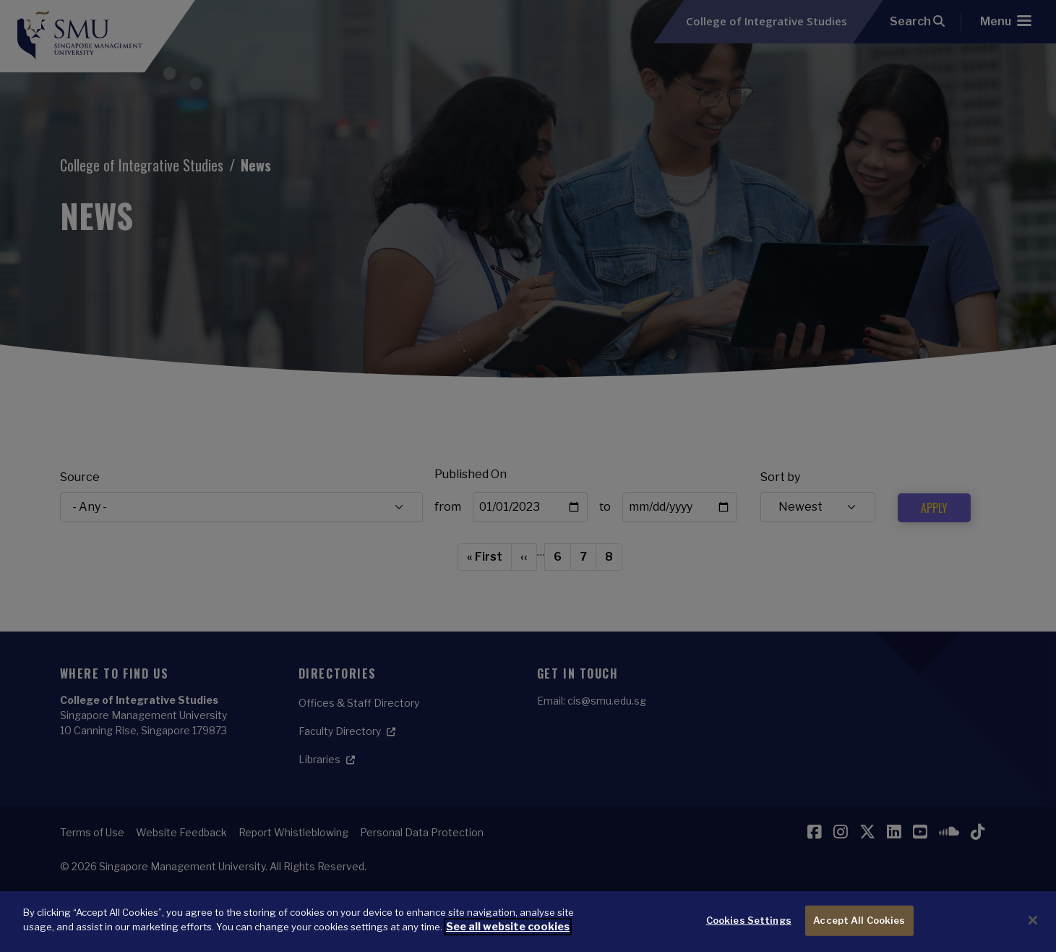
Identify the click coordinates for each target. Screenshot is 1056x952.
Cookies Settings (748, 921)
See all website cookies (505, 927)
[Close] (1033, 921)
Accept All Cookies (859, 921)
